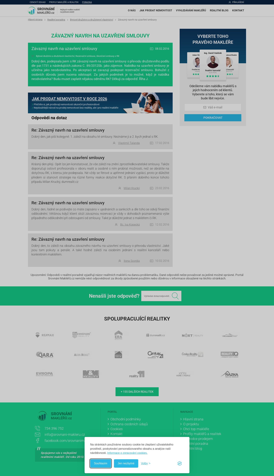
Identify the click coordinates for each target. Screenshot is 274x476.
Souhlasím (100, 463)
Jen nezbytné (126, 463)
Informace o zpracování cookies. (127, 452)
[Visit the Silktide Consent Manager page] (179, 463)
